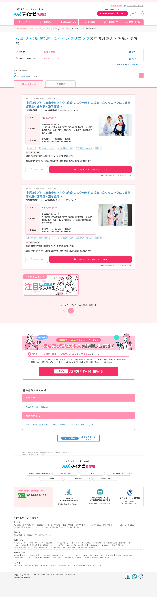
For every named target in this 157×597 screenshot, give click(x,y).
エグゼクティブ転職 (80, 555)
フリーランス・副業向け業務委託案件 (52, 527)
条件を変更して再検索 (78, 438)
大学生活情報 (97, 543)
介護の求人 (79, 557)
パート (115, 525)
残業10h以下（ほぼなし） (84, 148)
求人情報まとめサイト (21, 543)
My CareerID (105, 545)
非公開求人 (27, 76)
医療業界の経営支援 (91, 557)
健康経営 (54, 565)
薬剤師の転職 (128, 555)
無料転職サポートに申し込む (112, 13)
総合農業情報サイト (46, 545)
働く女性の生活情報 (110, 543)
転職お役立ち (134, 22)
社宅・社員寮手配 (80, 565)
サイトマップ (91, 473)
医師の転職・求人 (45, 557)
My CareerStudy (94, 545)
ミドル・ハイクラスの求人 (92, 525)
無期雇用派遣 (69, 557)
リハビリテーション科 (62, 424)
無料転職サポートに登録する (78, 371)
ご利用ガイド (48, 22)
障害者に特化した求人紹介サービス (26, 527)
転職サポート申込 (105, 478)
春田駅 (44, 406)
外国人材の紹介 (105, 557)
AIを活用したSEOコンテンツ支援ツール (62, 547)
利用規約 (51, 478)
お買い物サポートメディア (23, 547)
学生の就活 (17, 525)
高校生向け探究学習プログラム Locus (39, 535)
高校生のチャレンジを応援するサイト (57, 543)
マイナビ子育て (60, 545)
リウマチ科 (31, 424)
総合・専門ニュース (36, 543)
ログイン (136, 13)
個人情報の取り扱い (118, 473)
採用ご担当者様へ (116, 6)
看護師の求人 (19, 557)
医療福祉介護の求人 (73, 527)
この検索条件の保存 (121, 64)
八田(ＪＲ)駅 (32, 406)
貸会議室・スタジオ (65, 565)
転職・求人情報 (68, 525)
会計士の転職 (94, 555)
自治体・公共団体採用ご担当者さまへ (38, 473)
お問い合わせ (78, 478)
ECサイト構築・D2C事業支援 (76, 545)
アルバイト (106, 525)
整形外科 (43, 424)
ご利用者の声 (113, 22)
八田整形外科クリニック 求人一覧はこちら (117, 175)
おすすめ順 (29, 84)
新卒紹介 (55, 555)
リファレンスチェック (95, 565)
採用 (52, 574)
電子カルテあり (32, 148)
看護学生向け (41, 525)
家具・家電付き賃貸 (40, 547)
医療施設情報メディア (119, 545)
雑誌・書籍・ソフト (125, 543)
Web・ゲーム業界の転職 (29, 555)
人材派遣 (16, 555)
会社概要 (26, 574)
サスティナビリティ (43, 574)
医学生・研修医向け (54, 525)
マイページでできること (135, 6)
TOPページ (26, 22)
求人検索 (91, 22)
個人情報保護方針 (70, 574)
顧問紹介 (118, 555)
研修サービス (18, 565)
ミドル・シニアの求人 (127, 525)
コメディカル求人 (31, 557)
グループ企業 (59, 574)
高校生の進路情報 (19, 535)
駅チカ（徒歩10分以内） (47, 148)
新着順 (60, 84)
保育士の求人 (58, 557)
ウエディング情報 (20, 545)
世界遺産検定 (33, 545)
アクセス (33, 574)
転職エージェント (66, 555)
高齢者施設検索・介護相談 (86, 547)
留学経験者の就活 (28, 525)
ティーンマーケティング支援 (81, 543)
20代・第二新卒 (45, 555)
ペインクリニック (84, 424)
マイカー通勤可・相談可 (65, 148)
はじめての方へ (69, 22)
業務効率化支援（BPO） (32, 565)
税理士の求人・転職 (107, 555)
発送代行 (45, 565)
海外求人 (78, 525)
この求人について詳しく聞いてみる (90, 169)
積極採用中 (98, 148)
